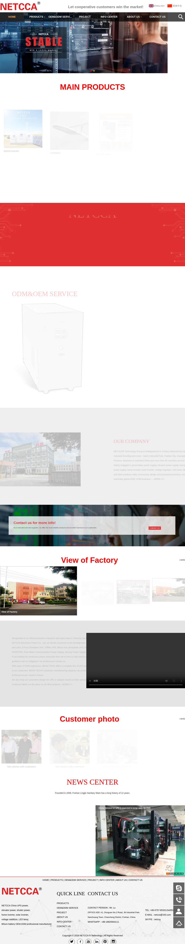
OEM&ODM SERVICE (61, 17)
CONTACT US (158, 17)
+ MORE (182, 560)
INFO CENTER (109, 17)
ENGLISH (159, 5)
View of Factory (89, 560)
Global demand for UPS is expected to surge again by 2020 (124, 808)
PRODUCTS (37, 17)
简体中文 (177, 5)
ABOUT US (134, 17)
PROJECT (85, 17)
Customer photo (89, 719)
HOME (12, 17)
